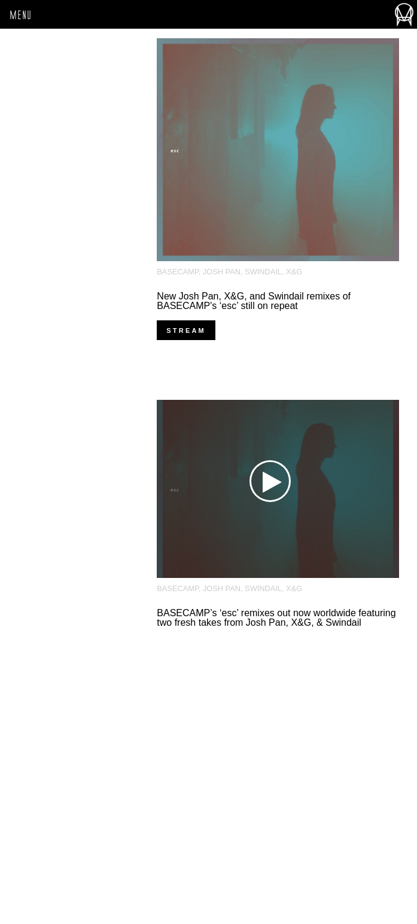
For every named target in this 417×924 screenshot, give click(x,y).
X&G (294, 271)
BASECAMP (177, 271)
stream (186, 330)
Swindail (263, 271)
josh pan (222, 271)
